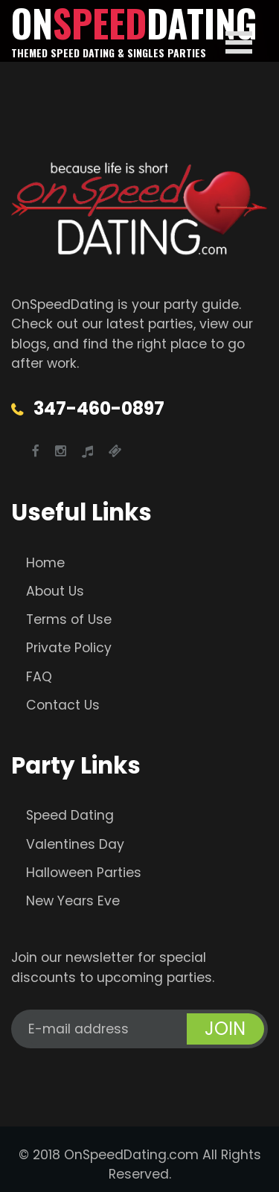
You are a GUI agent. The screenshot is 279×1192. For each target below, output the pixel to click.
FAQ (39, 677)
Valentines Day (75, 844)
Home (45, 563)
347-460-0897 (98, 408)
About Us (55, 591)
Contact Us (63, 705)
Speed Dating (70, 815)
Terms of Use (69, 619)
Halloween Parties (83, 873)
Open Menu (238, 42)
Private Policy (69, 648)
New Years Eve (73, 901)
